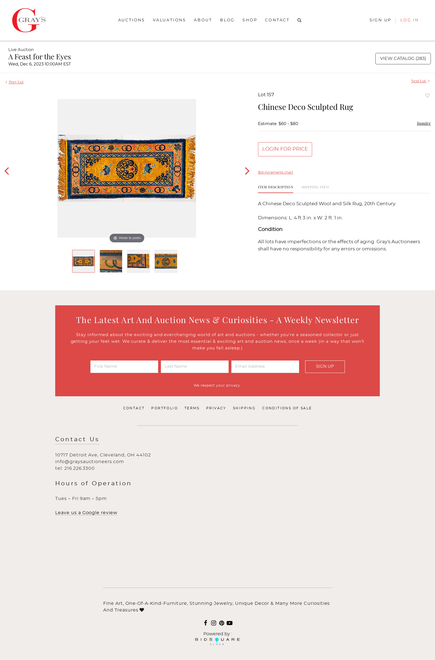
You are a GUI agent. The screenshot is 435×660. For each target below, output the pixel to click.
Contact (277, 20)
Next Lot (420, 80)
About (203, 20)
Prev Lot (15, 82)
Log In (409, 20)
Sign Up (325, 366)
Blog (227, 20)
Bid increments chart (275, 172)
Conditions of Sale (287, 408)
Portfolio (164, 408)
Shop (249, 20)
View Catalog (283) (403, 58)
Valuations (169, 20)
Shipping (244, 408)
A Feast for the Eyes (39, 56)
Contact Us (77, 439)
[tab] (275, 189)
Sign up (381, 20)
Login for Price (285, 149)
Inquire (424, 123)
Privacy (216, 408)
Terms (191, 408)
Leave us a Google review (86, 513)
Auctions (131, 20)
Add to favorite (427, 95)
